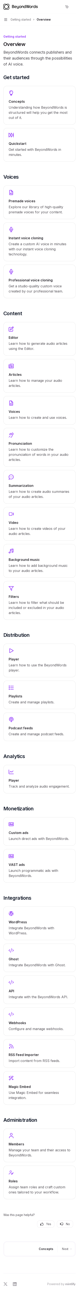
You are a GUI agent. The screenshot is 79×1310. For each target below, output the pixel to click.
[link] (39, 105)
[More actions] (73, 7)
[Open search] (59, 6)
